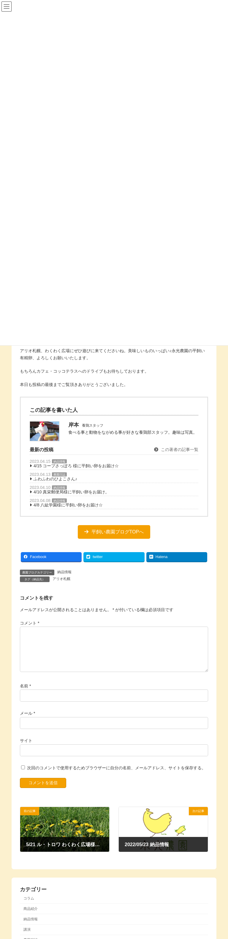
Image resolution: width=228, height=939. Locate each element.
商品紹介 (30, 916)
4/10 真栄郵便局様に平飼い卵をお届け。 (71, 492)
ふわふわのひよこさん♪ (55, 478)
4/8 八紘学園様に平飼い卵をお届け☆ (68, 505)
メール (27, 720)
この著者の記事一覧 (176, 449)
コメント (29, 622)
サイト (26, 747)
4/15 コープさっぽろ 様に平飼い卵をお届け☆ (76, 465)
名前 (25, 692)
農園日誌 (59, 474)
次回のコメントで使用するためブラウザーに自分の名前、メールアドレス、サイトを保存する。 (116, 775)
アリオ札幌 (61, 579)
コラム (28, 905)
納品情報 (59, 461)
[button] (114, 531)
